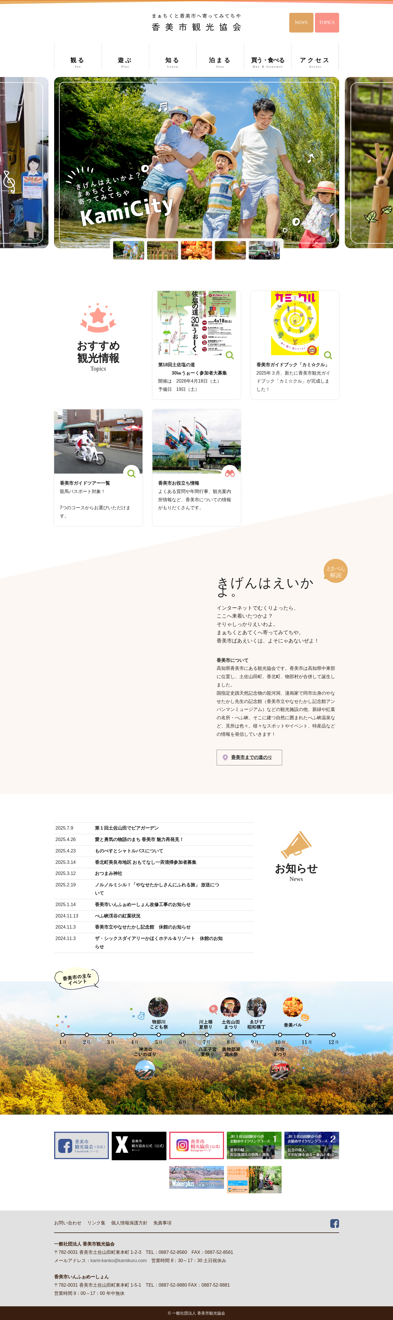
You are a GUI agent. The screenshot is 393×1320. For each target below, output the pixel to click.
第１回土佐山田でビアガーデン (127, 828)
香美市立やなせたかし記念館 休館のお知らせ (143, 927)
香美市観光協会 (196, 22)
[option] (196, 162)
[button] (128, 250)
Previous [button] (13, 162)
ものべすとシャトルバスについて (129, 850)
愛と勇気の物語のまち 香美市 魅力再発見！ (139, 839)
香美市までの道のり (251, 757)
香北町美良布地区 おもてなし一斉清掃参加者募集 (145, 862)
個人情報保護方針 (129, 1222)
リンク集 (96, 1222)
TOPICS (327, 22)
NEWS (301, 22)
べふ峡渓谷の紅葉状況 (117, 915)
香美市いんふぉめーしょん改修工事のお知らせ (143, 904)
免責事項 (162, 1222)
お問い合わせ (68, 1222)
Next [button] (380, 162)
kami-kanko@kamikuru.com (119, 1260)
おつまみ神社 (108, 873)
